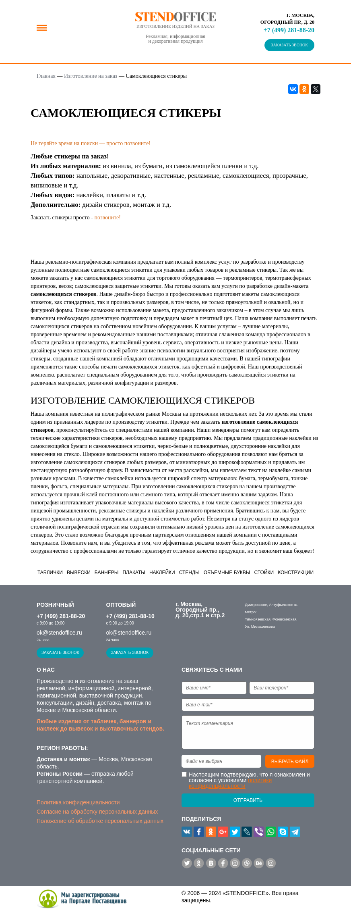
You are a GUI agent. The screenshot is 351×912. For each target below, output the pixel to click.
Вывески (79, 572)
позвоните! (107, 217)
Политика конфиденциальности (78, 802)
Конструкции (296, 572)
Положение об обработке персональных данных (100, 821)
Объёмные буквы (227, 572)
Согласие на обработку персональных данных (97, 811)
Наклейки (162, 572)
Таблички (50, 572)
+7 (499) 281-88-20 (289, 30)
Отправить (247, 800)
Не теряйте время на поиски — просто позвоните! (91, 143)
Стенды (189, 572)
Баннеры (107, 572)
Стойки (264, 572)
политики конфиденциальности (230, 783)
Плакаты (133, 572)
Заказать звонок (289, 45)
